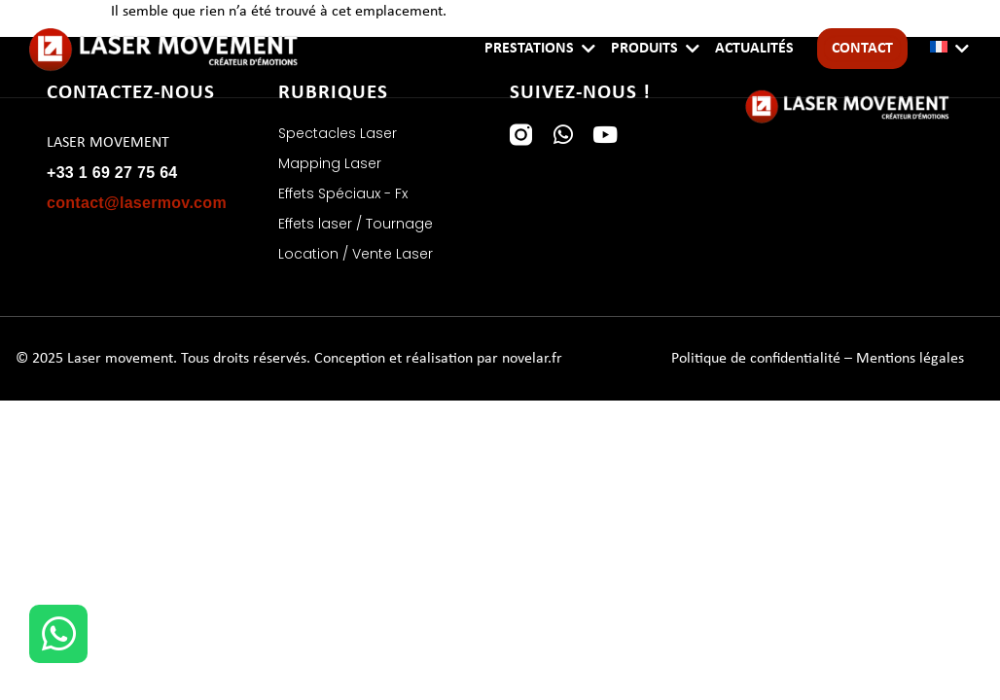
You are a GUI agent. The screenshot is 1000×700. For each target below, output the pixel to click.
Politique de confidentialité (755, 359)
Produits (644, 48)
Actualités (754, 48)
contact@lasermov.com (137, 202)
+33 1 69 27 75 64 (112, 172)
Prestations (529, 48)
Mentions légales (910, 359)
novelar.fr (532, 359)
